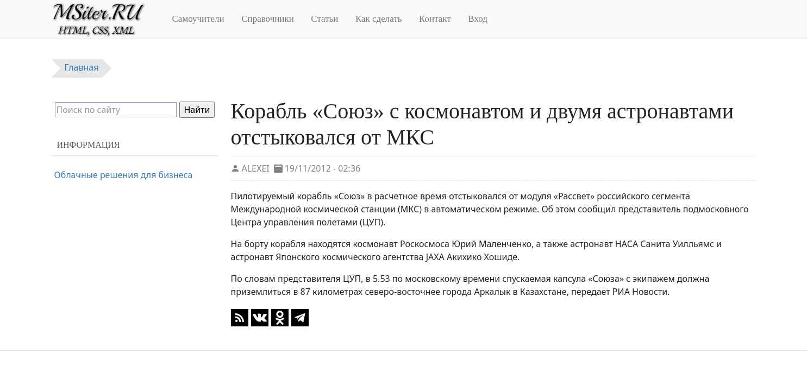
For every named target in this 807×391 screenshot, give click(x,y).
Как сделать (378, 19)
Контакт (435, 19)
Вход (477, 19)
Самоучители (198, 19)
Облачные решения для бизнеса (123, 175)
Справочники (267, 19)
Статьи (324, 19)
